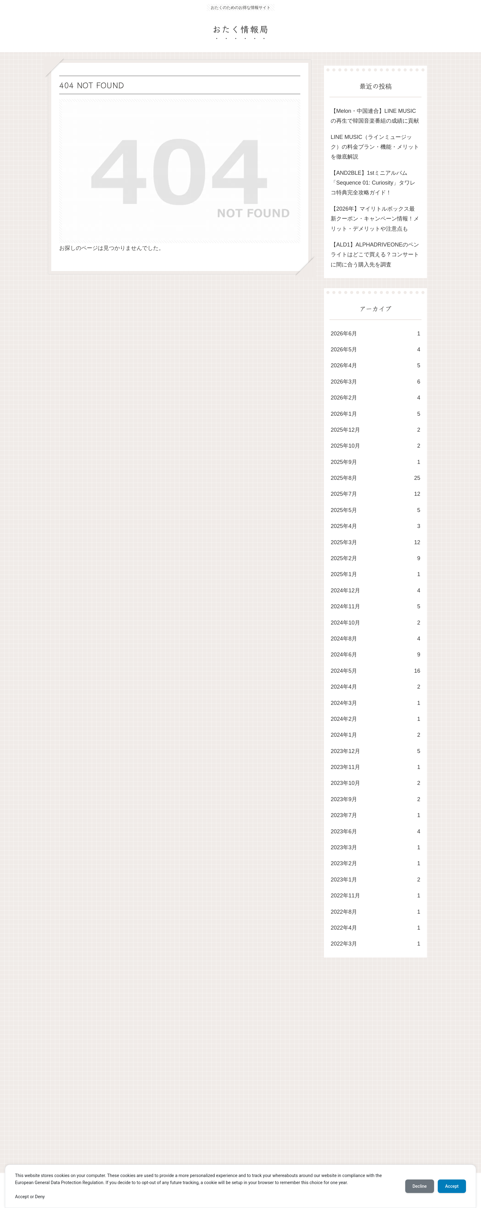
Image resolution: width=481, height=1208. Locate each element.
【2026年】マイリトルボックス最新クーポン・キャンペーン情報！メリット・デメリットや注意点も (375, 219)
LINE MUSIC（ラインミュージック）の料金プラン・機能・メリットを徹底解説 (375, 147)
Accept (452, 1186)
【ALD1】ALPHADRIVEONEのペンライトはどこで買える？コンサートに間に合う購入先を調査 (375, 255)
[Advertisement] (232, 1071)
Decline (420, 1186)
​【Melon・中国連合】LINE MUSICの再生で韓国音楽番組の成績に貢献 (375, 116)
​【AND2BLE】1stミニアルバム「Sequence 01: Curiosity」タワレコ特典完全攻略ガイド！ (373, 183)
